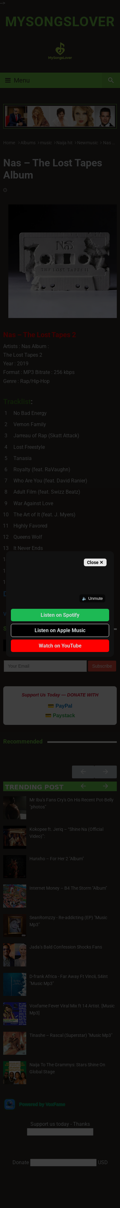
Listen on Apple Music (60, 630)
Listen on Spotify (60, 615)
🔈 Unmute (92, 598)
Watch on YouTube (60, 646)
